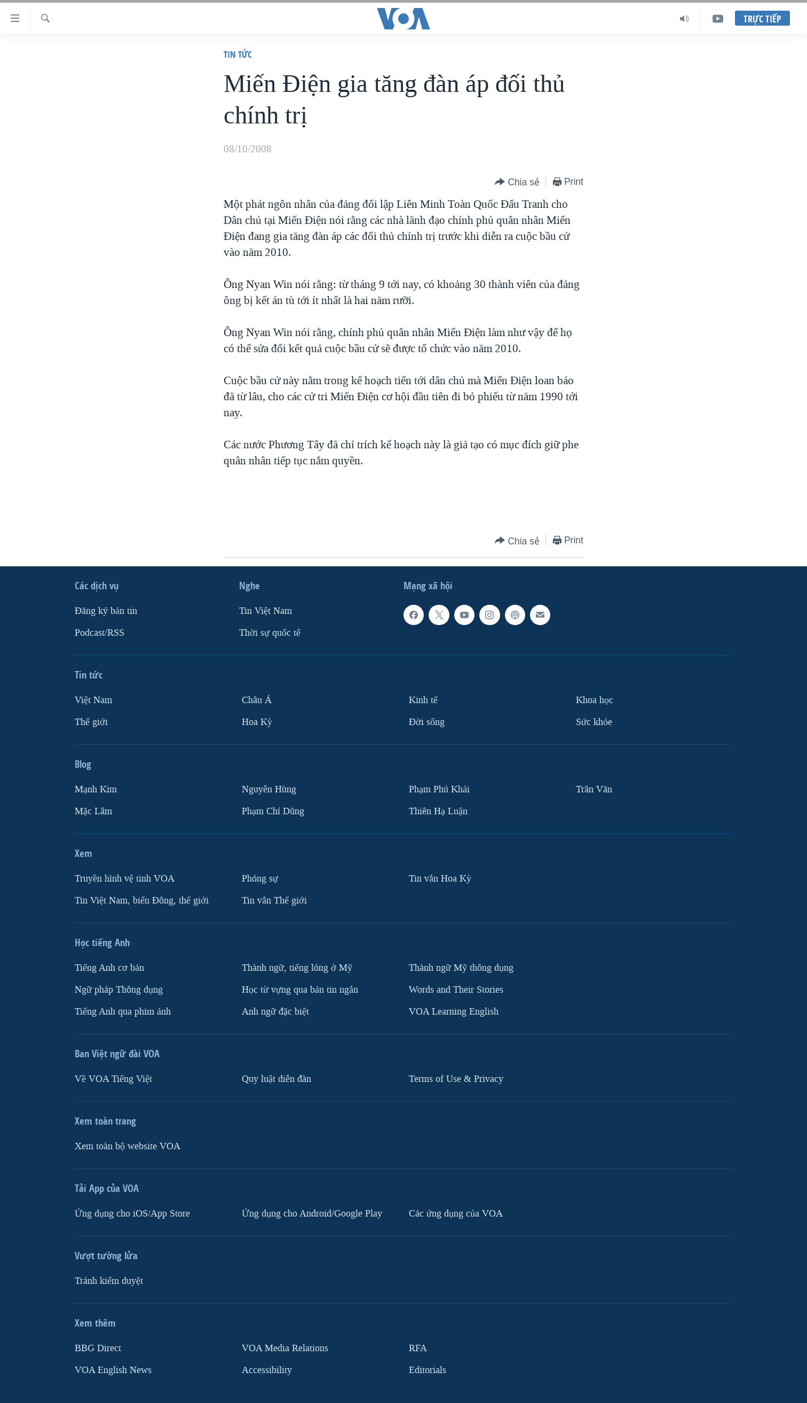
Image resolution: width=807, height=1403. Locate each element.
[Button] (517, 182)
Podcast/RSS (99, 633)
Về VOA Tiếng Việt (113, 1079)
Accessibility (267, 1370)
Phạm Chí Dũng (273, 811)
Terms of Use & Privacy (456, 1079)
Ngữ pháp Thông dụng (119, 990)
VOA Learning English (454, 1012)
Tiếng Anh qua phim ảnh (123, 1012)
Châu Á (257, 700)
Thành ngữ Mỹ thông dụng (461, 968)
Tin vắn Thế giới (274, 900)
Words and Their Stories (456, 990)
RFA (418, 1348)
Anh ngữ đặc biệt (275, 1012)
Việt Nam (93, 700)
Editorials (427, 1370)
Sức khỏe (594, 722)
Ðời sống (427, 722)
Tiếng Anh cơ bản (109, 968)
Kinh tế (423, 700)
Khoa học (594, 700)
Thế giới (91, 722)
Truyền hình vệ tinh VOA (125, 878)
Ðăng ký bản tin (106, 611)
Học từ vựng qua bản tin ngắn (300, 990)
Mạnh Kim (96, 789)
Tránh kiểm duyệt (109, 1281)
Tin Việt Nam (265, 611)
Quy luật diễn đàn (276, 1079)
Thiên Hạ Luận (438, 811)
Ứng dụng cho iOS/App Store (132, 1213)
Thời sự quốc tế (269, 633)
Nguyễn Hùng (269, 789)
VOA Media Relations (285, 1348)
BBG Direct (98, 1348)
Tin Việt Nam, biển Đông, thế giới (142, 900)
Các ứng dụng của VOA (456, 1213)
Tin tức (238, 54)
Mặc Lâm (93, 811)
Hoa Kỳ (257, 722)
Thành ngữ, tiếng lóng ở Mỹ (297, 968)
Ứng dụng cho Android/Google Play (312, 1213)
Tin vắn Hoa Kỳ (440, 878)
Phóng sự (260, 878)
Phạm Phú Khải (439, 789)
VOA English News (113, 1370)
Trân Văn (594, 789)
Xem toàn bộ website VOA (127, 1146)
